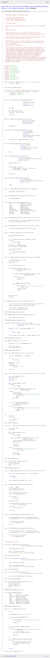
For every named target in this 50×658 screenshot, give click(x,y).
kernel (3, 6)
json (48, 656)
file (28, 11)
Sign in (47, 2)
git (22, 6)
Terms (15, 656)
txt (44, 656)
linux (14, 6)
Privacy (11, 656)
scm (10, 6)
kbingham (26, 6)
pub (7, 6)
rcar (32, 6)
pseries (27, 8)
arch (10, 8)
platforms (21, 8)
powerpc (14, 8)
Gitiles (8, 656)
